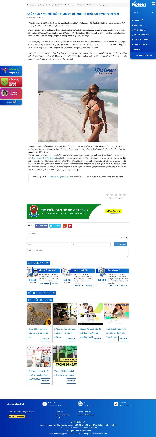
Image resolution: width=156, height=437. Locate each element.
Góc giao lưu (53, 5)
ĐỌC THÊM (45, 339)
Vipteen (16, 412)
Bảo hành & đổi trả (84, 412)
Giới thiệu (59, 412)
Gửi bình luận (121, 244)
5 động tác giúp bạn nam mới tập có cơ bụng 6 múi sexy (64, 333)
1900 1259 (70, 428)
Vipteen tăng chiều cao (60, 177)
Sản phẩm (137, 25)
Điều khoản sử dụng (63, 415)
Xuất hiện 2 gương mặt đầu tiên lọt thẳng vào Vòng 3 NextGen (116, 333)
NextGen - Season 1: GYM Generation (43, 158)
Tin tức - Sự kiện (139, 45)
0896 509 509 (80, 428)
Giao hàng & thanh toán (86, 415)
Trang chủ (137, 20)
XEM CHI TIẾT (44, 283)
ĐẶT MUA (55, 283)
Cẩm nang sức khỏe (141, 35)
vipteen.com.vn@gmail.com (80, 431)
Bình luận (29, 237)
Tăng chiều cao (139, 30)
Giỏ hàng (11, 102)
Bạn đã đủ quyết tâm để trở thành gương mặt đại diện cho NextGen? (90, 333)
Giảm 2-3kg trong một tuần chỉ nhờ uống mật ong (38, 333)
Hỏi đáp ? (136, 49)
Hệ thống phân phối (143, 55)
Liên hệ (58, 418)
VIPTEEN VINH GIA (78, 422)
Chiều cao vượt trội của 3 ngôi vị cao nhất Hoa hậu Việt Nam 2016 (39, 375)
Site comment (32, 233)
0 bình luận (124, 237)
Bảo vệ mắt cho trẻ (141, 40)
